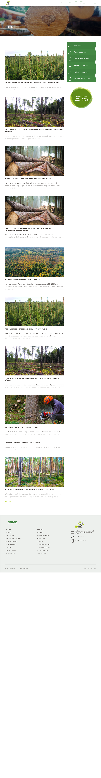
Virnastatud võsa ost (43, 544)
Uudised (8, 532)
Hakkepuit (9, 547)
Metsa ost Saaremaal (43, 535)
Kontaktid (40, 529)
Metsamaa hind (41, 553)
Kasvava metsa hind (42, 550)
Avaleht (8, 529)
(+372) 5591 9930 (79, 2)
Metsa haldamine (78, 72)
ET (62, 2)
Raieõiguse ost (77, 52)
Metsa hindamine (78, 65)
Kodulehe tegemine (90, 568)
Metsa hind (9, 557)
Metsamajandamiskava (43, 547)
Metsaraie (40, 541)
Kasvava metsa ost (11, 541)
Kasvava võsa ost (78, 59)
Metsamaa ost (10, 535)
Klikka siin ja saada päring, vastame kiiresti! (81, 98)
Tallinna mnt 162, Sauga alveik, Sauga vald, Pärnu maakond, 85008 (82, 532)
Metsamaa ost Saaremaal (13, 538)
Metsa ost (75, 45)
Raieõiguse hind (10, 553)
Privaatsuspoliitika (23, 568)
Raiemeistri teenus (79, 79)
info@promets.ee (79, 3)
